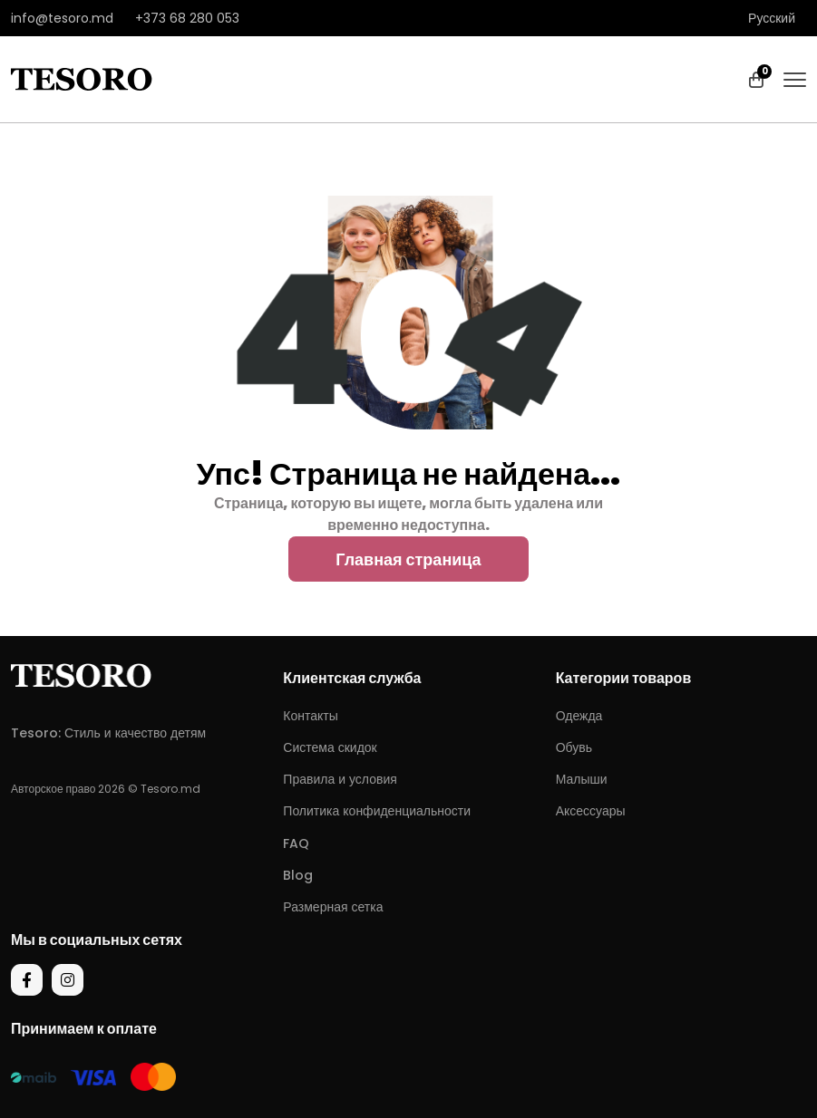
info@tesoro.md (62, 18)
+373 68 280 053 (187, 18)
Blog (298, 875)
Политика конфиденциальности (377, 811)
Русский (771, 18)
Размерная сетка (333, 907)
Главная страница (408, 559)
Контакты (310, 716)
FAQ (296, 843)
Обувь (574, 747)
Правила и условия (339, 779)
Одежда (579, 716)
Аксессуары (591, 811)
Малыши (582, 779)
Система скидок (329, 747)
